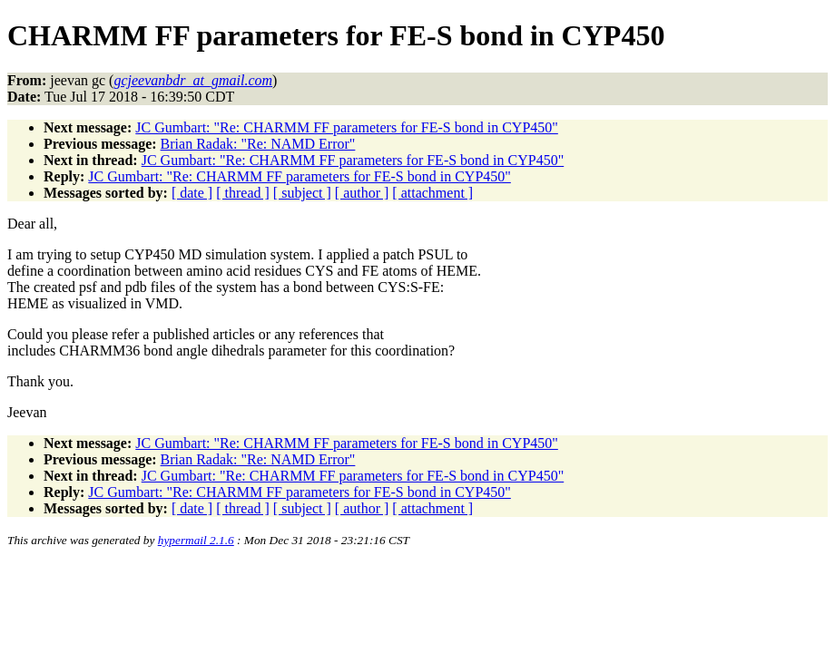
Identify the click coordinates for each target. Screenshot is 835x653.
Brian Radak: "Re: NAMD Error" (258, 143)
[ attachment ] (432, 192)
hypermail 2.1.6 (196, 540)
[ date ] (192, 192)
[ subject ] (302, 192)
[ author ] (362, 192)
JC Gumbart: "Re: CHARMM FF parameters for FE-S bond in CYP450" (346, 127)
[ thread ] (243, 192)
